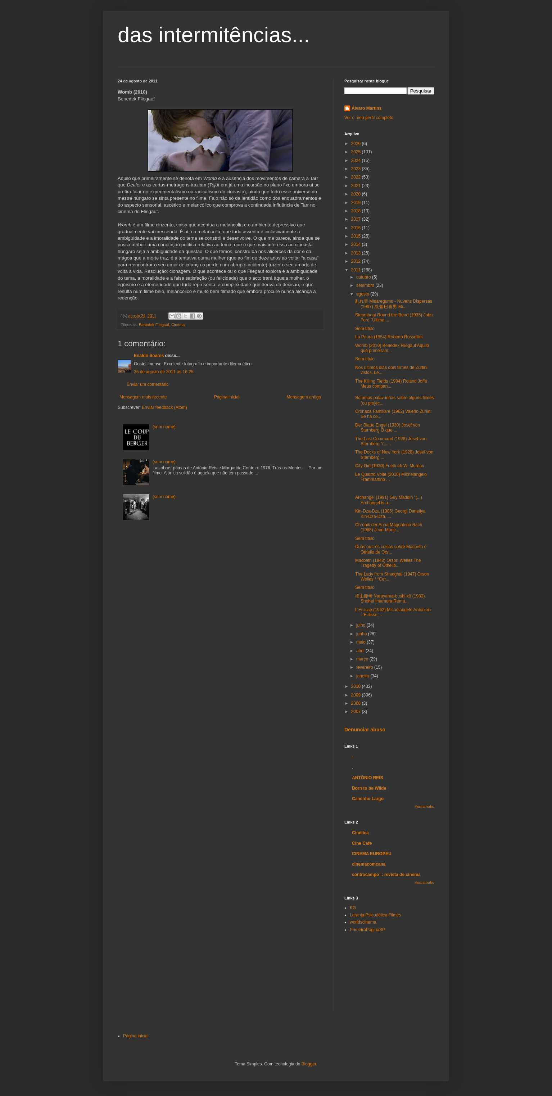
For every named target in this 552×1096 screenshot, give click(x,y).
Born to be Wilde (369, 788)
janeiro (363, 675)
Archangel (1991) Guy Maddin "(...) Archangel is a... (388, 500)
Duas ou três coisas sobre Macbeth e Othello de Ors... (390, 549)
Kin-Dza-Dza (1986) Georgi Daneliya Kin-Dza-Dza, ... (390, 514)
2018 (356, 210)
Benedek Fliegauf (154, 325)
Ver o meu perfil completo (368, 117)
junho (362, 633)
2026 (356, 143)
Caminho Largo (368, 798)
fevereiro (365, 667)
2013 (356, 253)
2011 (356, 269)
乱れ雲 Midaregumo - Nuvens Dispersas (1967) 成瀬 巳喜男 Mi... (393, 304)
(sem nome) (164, 426)
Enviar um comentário (148, 384)
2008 (356, 703)
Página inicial (227, 397)
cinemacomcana (368, 864)
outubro (364, 277)
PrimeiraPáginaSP (367, 929)
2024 (356, 160)
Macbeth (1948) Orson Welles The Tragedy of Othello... (388, 563)
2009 (356, 695)
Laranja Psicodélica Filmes (375, 914)
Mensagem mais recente (143, 397)
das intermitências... (214, 35)
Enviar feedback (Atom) (164, 407)
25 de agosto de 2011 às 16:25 (163, 371)
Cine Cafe (362, 843)
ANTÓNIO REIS (367, 777)
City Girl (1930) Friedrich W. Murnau (389, 465)
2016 (356, 227)
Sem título (365, 328)
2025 (356, 151)
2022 (356, 177)
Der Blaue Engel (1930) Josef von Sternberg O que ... (387, 428)
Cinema (178, 325)
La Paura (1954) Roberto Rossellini (388, 336)
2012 (356, 261)
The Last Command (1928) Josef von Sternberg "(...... (390, 441)
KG (353, 907)
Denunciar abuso (364, 729)
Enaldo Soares (149, 355)
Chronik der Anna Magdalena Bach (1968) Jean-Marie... (388, 527)
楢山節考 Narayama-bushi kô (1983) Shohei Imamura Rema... (390, 599)
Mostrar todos (424, 806)
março (363, 659)
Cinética (360, 832)
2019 (356, 202)
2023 (356, 168)
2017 (356, 219)
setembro (365, 285)
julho (361, 625)
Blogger (309, 1063)
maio (361, 642)
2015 (356, 236)
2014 (356, 244)
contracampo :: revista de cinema (386, 874)
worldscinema (363, 922)
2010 (356, 686)
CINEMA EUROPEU (372, 853)
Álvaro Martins (366, 108)
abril (361, 650)
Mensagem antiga (304, 397)
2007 (356, 711)
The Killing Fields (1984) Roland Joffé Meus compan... (391, 384)
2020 (356, 194)
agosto (363, 294)
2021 (356, 185)
